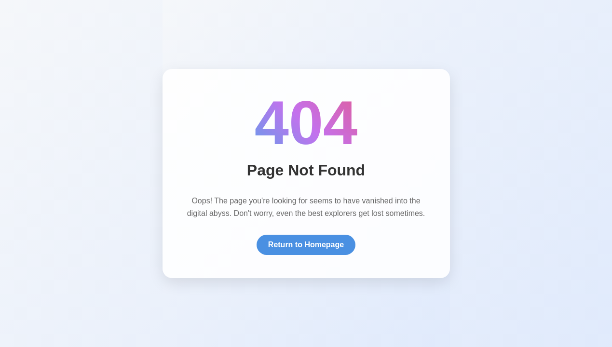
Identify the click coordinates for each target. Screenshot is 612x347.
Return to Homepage (306, 244)
